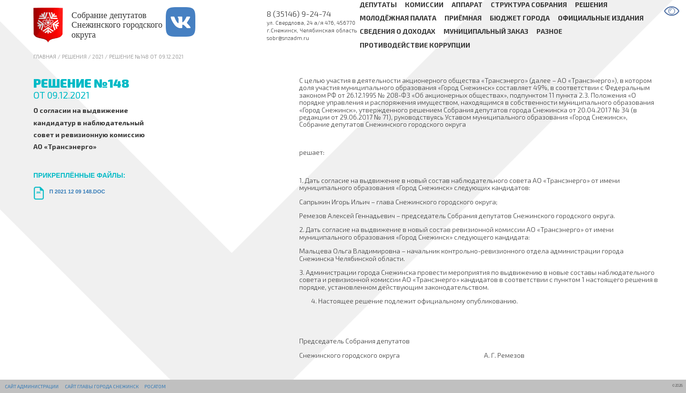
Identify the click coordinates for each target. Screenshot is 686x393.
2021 (97, 56)
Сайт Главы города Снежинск (102, 386)
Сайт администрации (32, 386)
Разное (549, 32)
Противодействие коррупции (415, 45)
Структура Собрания (529, 4)
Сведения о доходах (397, 32)
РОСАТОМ (155, 386)
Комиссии (424, 4)
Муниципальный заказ (486, 32)
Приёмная (463, 18)
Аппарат (467, 4)
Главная (44, 56)
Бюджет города (520, 18)
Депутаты (378, 4)
